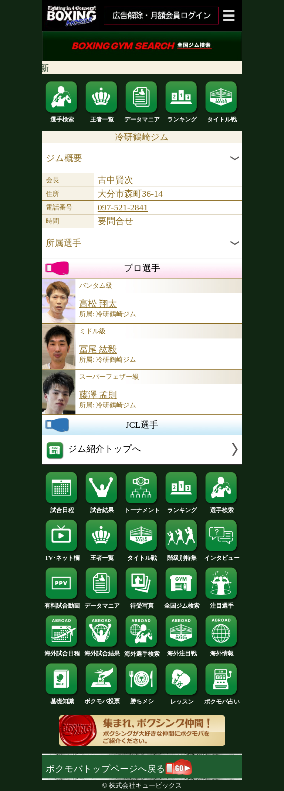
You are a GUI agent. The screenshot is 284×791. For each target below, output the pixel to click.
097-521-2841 (123, 207)
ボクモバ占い (222, 699)
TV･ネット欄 (62, 555)
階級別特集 (182, 555)
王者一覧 (102, 117)
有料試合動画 (62, 603)
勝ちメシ (142, 698)
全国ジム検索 (182, 603)
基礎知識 (62, 698)
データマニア (142, 117)
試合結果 (102, 507)
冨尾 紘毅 (98, 349)
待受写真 (142, 603)
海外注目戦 (182, 651)
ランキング (182, 117)
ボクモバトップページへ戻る (119, 769)
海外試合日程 (62, 651)
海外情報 (222, 651)
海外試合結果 (102, 651)
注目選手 (222, 603)
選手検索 (62, 117)
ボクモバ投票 (102, 698)
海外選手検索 (142, 651)
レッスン (182, 699)
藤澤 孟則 (98, 395)
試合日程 (62, 507)
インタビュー (222, 555)
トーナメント (142, 507)
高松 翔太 (98, 303)
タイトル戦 (222, 117)
